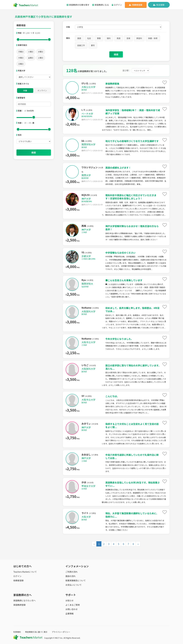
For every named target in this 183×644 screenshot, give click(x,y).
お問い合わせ (72, 609)
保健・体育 (153, 38)
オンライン (42, 90)
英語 (119, 38)
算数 (99, 38)
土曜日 (40, 57)
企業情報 (70, 613)
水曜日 (40, 51)
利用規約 (17, 632)
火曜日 (30, 51)
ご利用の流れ (72, 571)
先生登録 (158, 4)
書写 (93, 45)
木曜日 (21, 57)
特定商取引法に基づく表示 (36, 632)
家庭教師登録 (19, 604)
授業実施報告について (76, 580)
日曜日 (21, 64)
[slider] (18, 39)
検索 (33, 152)
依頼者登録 (135, 4)
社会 (89, 38)
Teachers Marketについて (25, 571)
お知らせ (70, 600)
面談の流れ (71, 576)
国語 (79, 38)
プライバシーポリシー (61, 632)
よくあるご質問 (73, 604)
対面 (25, 90)
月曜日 (21, 51)
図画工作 (81, 45)
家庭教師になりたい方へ (24, 600)
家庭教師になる (100, 4)
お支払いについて (74, 584)
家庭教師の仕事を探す (78, 4)
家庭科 (139, 38)
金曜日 (30, 57)
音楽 (128, 38)
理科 (109, 38)
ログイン (117, 4)
